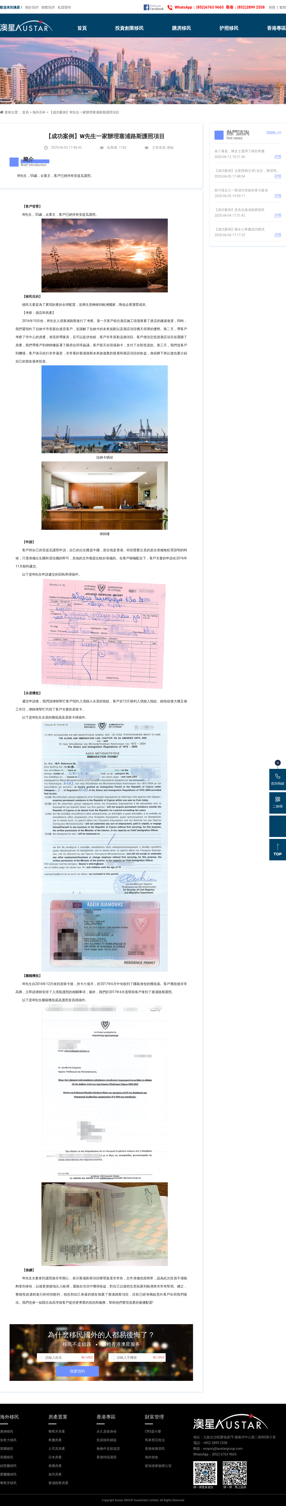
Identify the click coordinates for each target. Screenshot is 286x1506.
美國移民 (6, 1457)
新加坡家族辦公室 (158, 1466)
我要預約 (77, 1371)
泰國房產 (55, 1466)
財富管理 (154, 1416)
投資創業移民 (129, 28)
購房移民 (181, 28)
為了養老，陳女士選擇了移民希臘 (239, 151)
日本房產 (55, 1457)
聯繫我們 (48, 7)
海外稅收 (151, 1457)
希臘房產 (55, 1440)
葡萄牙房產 (56, 1431)
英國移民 (6, 1448)
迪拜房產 (55, 1474)
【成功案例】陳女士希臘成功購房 (239, 229)
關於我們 (32, 7)
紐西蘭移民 (8, 1466)
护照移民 (229, 28)
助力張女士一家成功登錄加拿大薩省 (241, 190)
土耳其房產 (56, 1448)
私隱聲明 (64, 7)
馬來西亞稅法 (155, 1440)
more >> (273, 132)
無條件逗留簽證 (108, 1448)
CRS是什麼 (153, 1431)
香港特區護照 (107, 1457)
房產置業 (57, 1416)
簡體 (272, 7)
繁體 (282, 7)
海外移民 (9, 1416)
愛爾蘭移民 (8, 1474)
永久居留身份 (107, 1431)
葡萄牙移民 (8, 1483)
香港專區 (276, 28)
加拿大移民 (8, 1440)
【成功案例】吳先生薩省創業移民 (239, 210)
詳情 (278, 156)
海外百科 (39, 112)
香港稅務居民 (155, 1448)
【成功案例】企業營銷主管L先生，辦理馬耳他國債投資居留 (247, 171)
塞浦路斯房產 (58, 1483)
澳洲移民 (6, 1431)
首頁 (82, 28)
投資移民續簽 (107, 1440)
